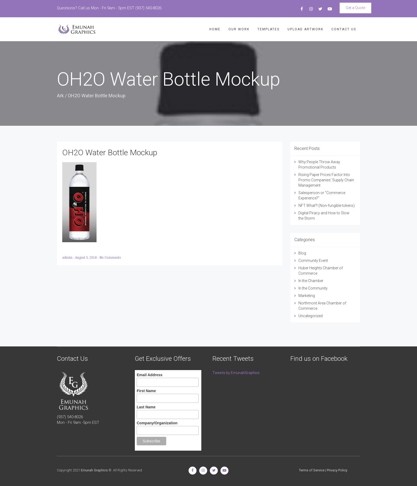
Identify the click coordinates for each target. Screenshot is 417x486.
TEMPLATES (268, 29)
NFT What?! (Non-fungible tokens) (326, 205)
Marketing (306, 296)
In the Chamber (310, 281)
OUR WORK (238, 29)
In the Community (313, 288)
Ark (60, 95)
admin (67, 257)
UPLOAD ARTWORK (305, 29)
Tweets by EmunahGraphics (236, 373)
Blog (302, 253)
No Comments (110, 257)
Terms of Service (311, 470)
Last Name (146, 407)
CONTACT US (343, 29)
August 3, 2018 (86, 257)
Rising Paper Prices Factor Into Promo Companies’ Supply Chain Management (326, 180)
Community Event (313, 260)
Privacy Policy (337, 470)
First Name (146, 391)
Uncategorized (310, 316)
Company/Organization (157, 423)
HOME (214, 29)
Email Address (149, 375)
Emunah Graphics (94, 470)
